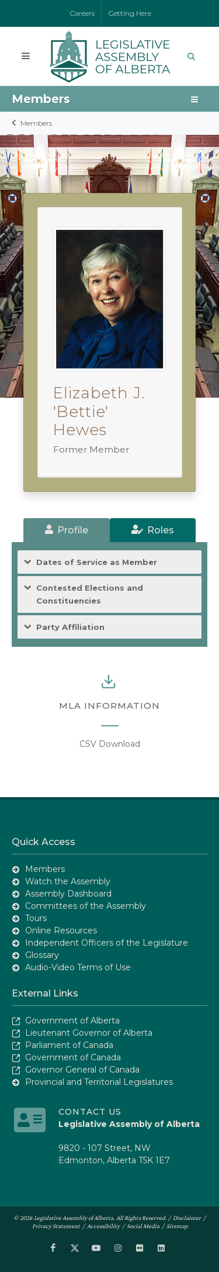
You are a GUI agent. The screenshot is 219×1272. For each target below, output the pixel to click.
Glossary (42, 955)
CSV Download (109, 744)
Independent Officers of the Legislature (106, 942)
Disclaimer (187, 1217)
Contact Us (89, 1111)
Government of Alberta (72, 1020)
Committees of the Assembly (85, 906)
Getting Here (130, 13)
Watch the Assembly (67, 881)
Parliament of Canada (69, 1045)
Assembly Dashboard (68, 893)
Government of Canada (73, 1057)
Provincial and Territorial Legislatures (99, 1082)
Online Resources (61, 930)
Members (36, 123)
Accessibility (103, 1225)
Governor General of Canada (82, 1069)
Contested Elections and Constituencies (89, 593)
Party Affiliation (70, 627)
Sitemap (177, 1225)
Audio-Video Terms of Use (78, 967)
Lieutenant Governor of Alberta (88, 1033)
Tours (36, 918)
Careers (82, 13)
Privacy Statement (56, 1225)
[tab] (66, 530)
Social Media (143, 1225)
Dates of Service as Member (96, 562)
